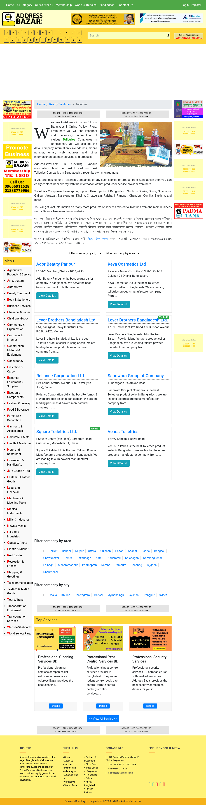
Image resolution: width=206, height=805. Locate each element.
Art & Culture (15, 280)
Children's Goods (18, 318)
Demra (68, 558)
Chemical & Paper (18, 312)
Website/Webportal (19, 627)
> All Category (69, 771)
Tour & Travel (15, 599)
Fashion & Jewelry (19, 403)
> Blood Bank (90, 764)
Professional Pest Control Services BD (102, 659)
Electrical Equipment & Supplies (15, 382)
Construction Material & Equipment (15, 350)
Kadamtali (114, 558)
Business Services (19, 306)
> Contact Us (69, 782)
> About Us (68, 761)
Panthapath (89, 565)
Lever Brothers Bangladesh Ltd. (138, 320)
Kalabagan (132, 558)
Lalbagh (48, 565)
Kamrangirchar (152, 558)
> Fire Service (90, 775)
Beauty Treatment (18, 293)
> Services (67, 764)
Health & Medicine (19, 443)
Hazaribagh (83, 558)
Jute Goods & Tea (18, 471)
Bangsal (159, 551)
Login (185, 5)
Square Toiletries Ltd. (56, 431)
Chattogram (82, 595)
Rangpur (149, 595)
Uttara (92, 551)
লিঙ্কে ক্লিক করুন (97, 238)
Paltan (119, 551)
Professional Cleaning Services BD (55, 659)
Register (196, 5)
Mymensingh (115, 595)
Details (56, 705)
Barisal (98, 595)
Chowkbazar (51, 558)
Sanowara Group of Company (136, 375)
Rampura (120, 565)
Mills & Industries (18, 519)
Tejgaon (151, 565)
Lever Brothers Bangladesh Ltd (65, 320)
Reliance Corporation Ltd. (60, 375)
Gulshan (105, 551)
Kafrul (99, 558)
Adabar (132, 551)
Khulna (65, 595)
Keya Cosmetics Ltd (127, 264)
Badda (146, 551)
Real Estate (14, 555)
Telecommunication (20, 583)
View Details (47, 295)
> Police (88, 778)
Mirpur (79, 551)
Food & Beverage (18, 409)
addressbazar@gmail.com (120, 773)
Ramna (105, 565)
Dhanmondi (50, 572)
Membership (64, 5)
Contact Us (126, 5)
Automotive (14, 287)
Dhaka (53, 595)
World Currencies (86, 5)
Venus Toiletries (123, 431)
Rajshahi (133, 595)
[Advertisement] (103, 71)
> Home (66, 757)
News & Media (16, 526)
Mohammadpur (68, 565)
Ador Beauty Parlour (55, 264)
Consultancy (15, 361)
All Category (24, 5)
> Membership (69, 768)
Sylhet (163, 595)
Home (10, 5)
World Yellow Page (19, 633)
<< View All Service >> (103, 718)
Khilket (53, 551)
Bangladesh (107, 5)
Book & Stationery (18, 299)
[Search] (127, 35)
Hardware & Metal (18, 437)
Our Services (44, 5)
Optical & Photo (17, 542)
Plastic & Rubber (17, 549)
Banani (66, 551)
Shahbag (136, 565)
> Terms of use (70, 785)
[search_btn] (168, 35)
